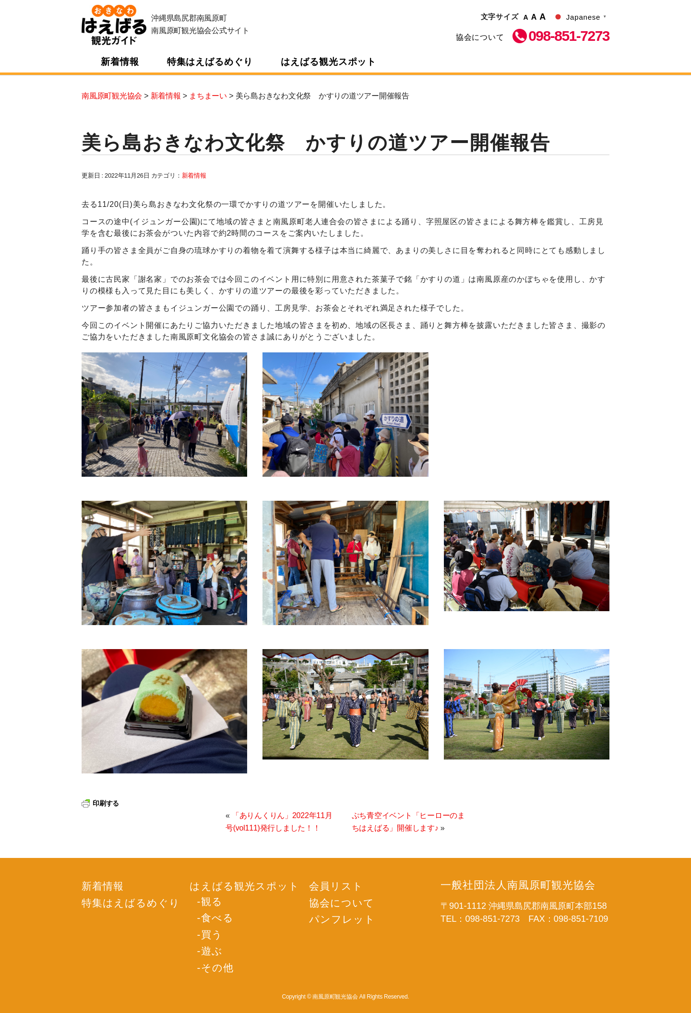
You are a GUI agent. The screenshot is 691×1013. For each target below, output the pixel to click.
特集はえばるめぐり (210, 62)
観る (212, 901)
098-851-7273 (568, 36)
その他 (217, 967)
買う (212, 934)
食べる (217, 917)
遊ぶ (212, 950)
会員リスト (336, 886)
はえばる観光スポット (329, 62)
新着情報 (120, 62)
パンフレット (342, 919)
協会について (480, 37)
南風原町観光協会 (114, 25)
